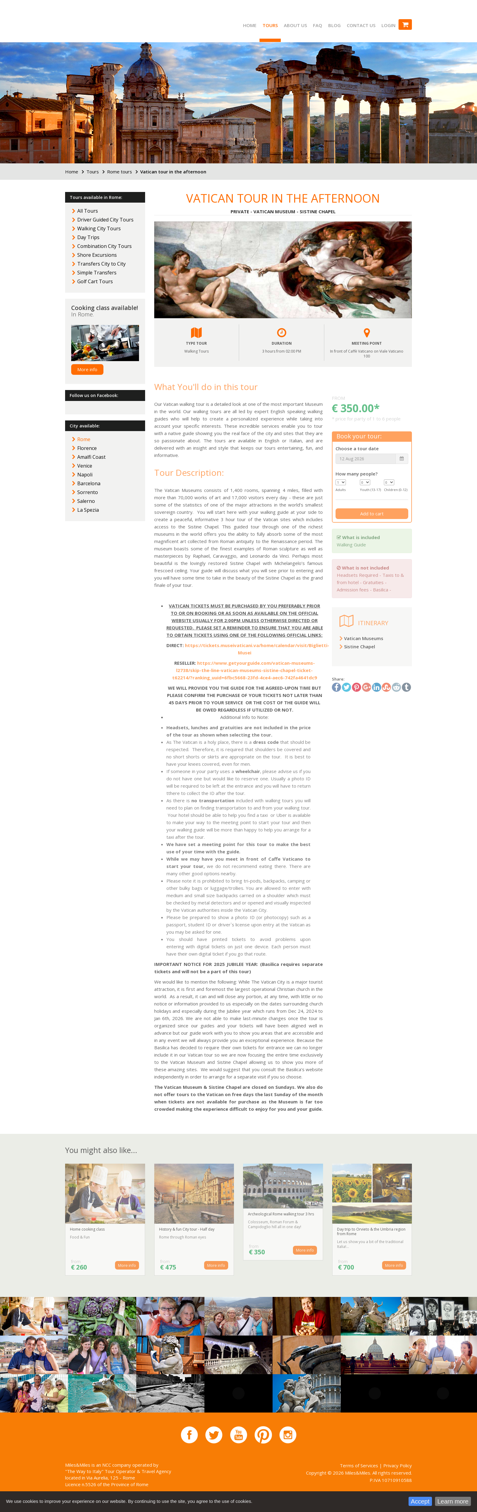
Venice (84, 465)
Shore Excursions (97, 255)
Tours (270, 25)
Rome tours (119, 172)
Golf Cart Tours (95, 281)
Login (388, 25)
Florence (87, 448)
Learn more (452, 1501)
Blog (334, 25)
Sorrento (87, 492)
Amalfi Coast (91, 457)
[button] (173, 269)
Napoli (84, 474)
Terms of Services (359, 1465)
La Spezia (88, 510)
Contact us (361, 25)
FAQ (317, 25)
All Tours (87, 210)
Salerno (86, 501)
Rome (83, 439)
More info (87, 369)
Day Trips (88, 237)
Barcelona (88, 483)
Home (249, 25)
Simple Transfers (97, 272)
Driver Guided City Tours (105, 219)
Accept (420, 1501)
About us (295, 25)
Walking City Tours (99, 228)
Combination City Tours (104, 246)
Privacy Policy (397, 1465)
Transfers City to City (101, 263)
